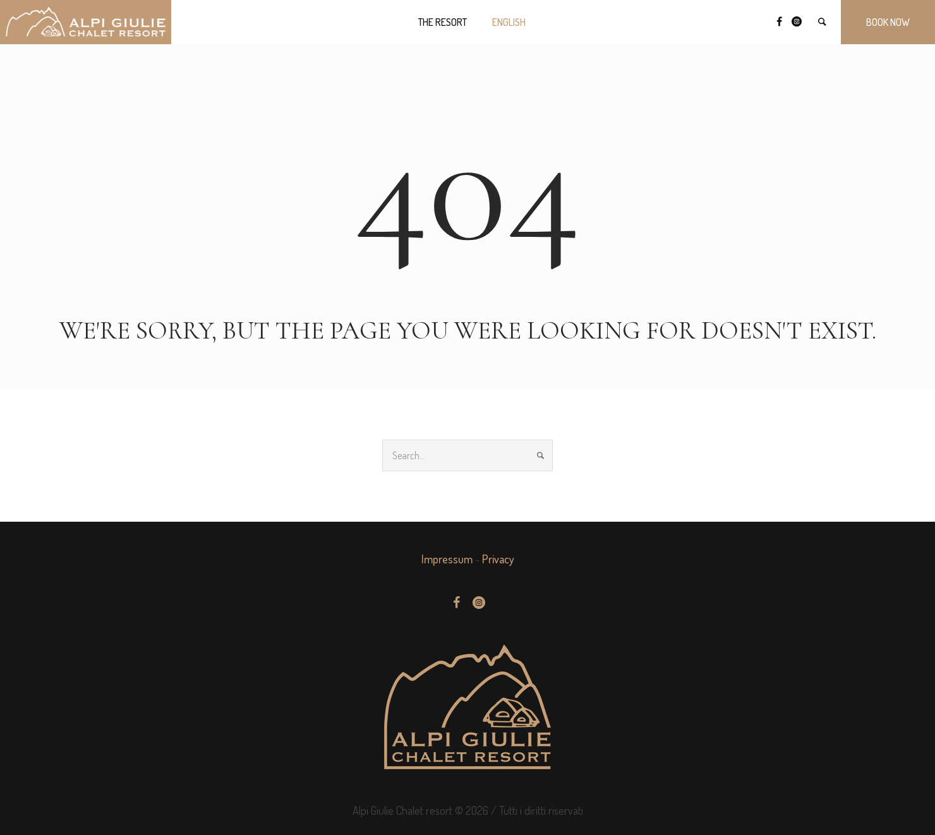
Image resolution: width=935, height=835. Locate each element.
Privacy (498, 559)
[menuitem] (509, 22)
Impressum (447, 559)
